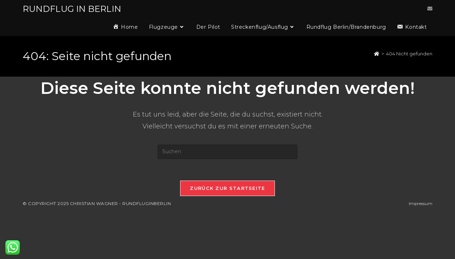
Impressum (420, 203)
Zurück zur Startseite (227, 188)
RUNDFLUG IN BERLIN (72, 9)
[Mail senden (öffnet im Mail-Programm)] (429, 8)
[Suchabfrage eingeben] (227, 152)
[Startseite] (376, 53)
